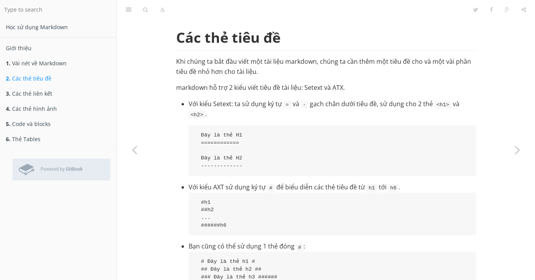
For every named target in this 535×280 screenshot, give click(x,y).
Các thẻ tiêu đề (28, 78)
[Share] (524, 9)
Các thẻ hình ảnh (31, 108)
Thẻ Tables (23, 139)
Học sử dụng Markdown (37, 27)
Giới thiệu (19, 48)
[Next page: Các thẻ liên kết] (517, 149)
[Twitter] (475, 9)
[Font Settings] (162, 9)
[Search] (145, 9)
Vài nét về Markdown (36, 63)
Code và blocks (28, 124)
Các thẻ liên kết (29, 93)
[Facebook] (491, 9)
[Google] (507, 9)
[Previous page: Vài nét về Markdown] (134, 149)
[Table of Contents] (128, 9)
